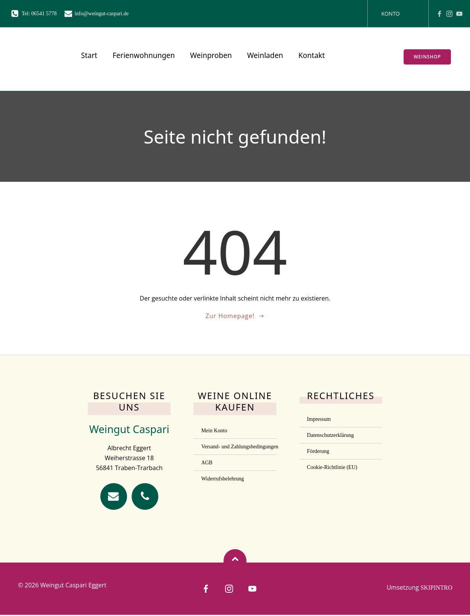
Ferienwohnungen (140, 57)
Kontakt (308, 57)
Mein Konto (214, 431)
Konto (390, 13)
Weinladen (262, 57)
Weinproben (208, 57)
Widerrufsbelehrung (222, 479)
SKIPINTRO (436, 588)
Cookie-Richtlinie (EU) (332, 467)
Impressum (319, 419)
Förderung (318, 451)
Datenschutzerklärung (330, 435)
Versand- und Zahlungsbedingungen (235, 447)
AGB (206, 463)
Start (86, 57)
